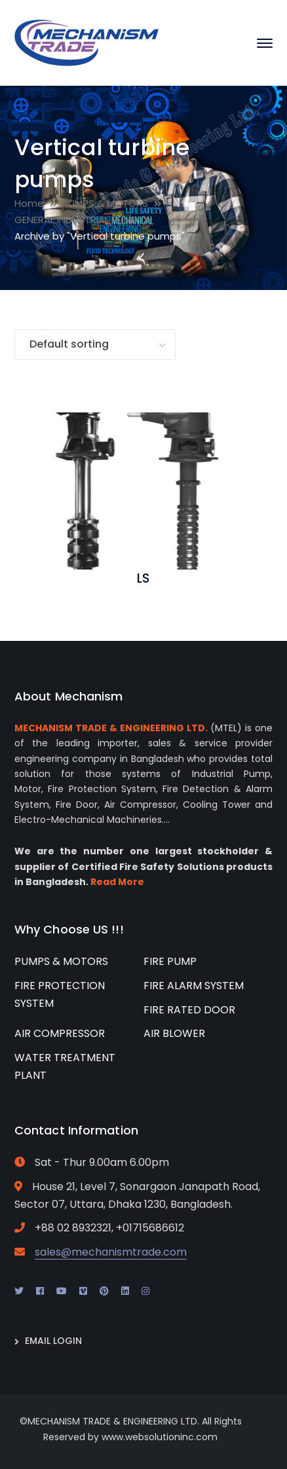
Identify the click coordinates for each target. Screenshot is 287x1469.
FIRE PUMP (170, 961)
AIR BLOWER (174, 1033)
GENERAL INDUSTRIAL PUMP (76, 220)
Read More (117, 881)
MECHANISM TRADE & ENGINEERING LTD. (111, 727)
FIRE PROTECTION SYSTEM (59, 994)
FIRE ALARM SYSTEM (194, 985)
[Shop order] (95, 344)
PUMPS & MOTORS (105, 203)
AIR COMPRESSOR (59, 1033)
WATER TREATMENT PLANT (64, 1066)
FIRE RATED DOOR (189, 1009)
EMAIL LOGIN (53, 1340)
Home (29, 203)
